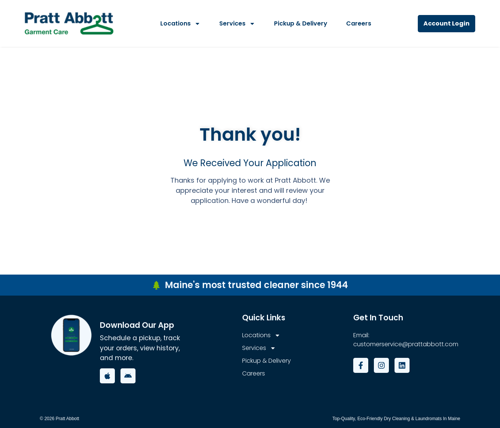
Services (237, 23)
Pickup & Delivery (300, 23)
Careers (358, 23)
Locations (180, 23)
